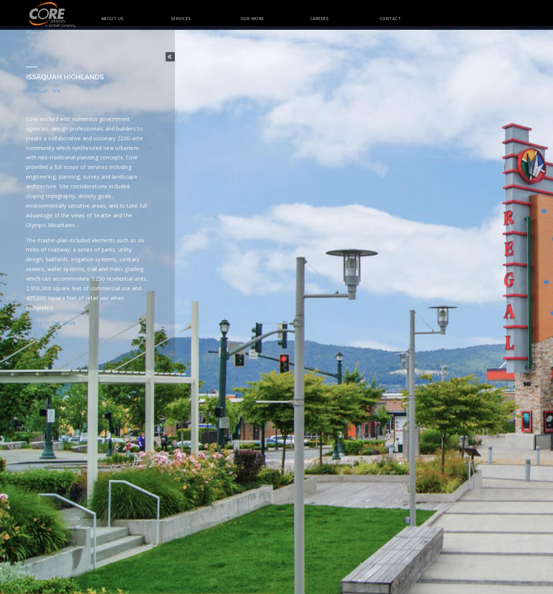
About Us (112, 18)
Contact (383, 18)
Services (181, 18)
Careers (319, 18)
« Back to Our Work (51, 322)
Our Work (252, 18)
